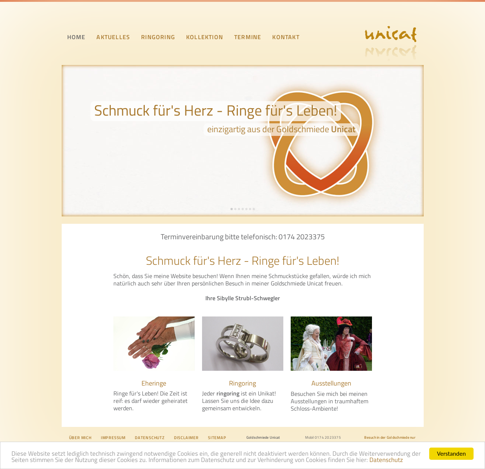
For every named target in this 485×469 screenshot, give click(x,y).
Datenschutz (386, 460)
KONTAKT (285, 37)
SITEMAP (217, 438)
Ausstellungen (331, 383)
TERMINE (247, 37)
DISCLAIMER (186, 438)
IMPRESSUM (113, 438)
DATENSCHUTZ (150, 438)
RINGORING (158, 37)
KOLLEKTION (204, 37)
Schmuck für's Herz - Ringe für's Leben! (215, 110)
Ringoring (242, 383)
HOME (76, 37)
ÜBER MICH (80, 438)
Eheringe (153, 383)
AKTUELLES (113, 37)
